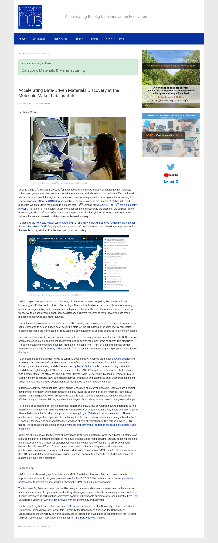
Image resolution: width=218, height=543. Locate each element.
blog (25, 526)
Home (21, 53)
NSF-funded (73, 506)
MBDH (48, 103)
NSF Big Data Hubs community (87, 517)
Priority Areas (60, 38)
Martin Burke (84, 366)
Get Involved (39, 38)
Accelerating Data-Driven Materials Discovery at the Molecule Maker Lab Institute (68, 93)
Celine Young (95, 374)
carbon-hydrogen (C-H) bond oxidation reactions (95, 413)
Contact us (131, 492)
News (109, 38)
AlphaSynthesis (124, 358)
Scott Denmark (120, 409)
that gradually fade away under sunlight (49, 348)
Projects (79, 38)
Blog (121, 38)
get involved (60, 499)
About (22, 38)
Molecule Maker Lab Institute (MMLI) (56, 222)
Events (94, 38)
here (69, 478)
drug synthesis (68, 424)
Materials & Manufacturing (39, 526)
